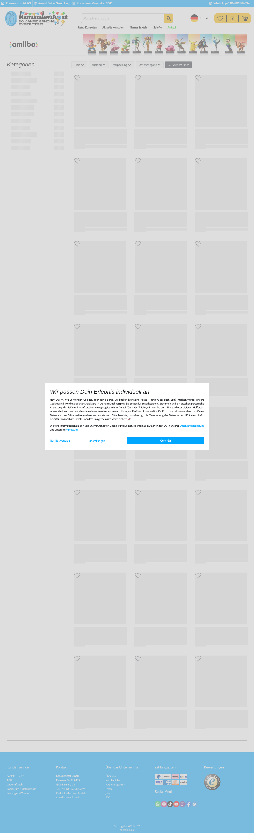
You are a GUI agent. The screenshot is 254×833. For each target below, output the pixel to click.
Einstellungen (97, 441)
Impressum (71, 429)
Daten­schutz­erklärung (192, 425)
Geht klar (165, 440)
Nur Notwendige (60, 440)
